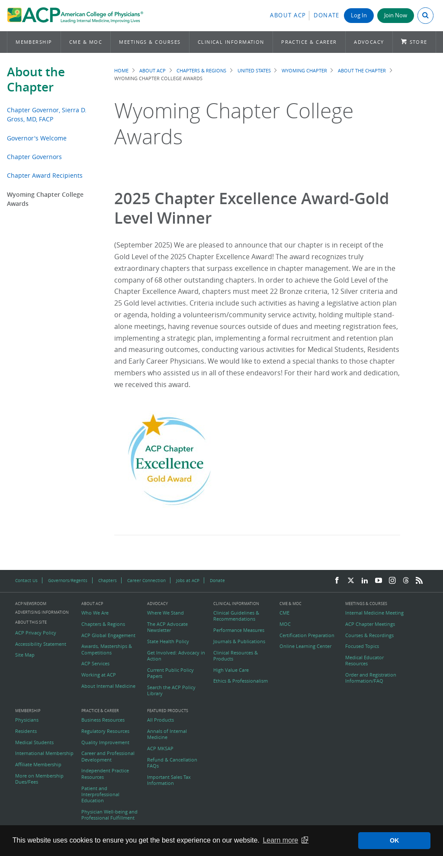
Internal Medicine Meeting (374, 613)
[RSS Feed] (419, 581)
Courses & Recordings (369, 635)
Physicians (27, 720)
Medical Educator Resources (364, 660)
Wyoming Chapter (304, 70)
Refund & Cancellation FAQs (172, 763)
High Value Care (231, 670)
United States (254, 70)
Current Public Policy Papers (170, 673)
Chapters (107, 580)
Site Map (25, 655)
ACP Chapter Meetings (370, 624)
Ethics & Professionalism (240, 681)
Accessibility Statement (40, 644)
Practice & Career (309, 42)
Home (121, 70)
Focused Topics (362, 646)
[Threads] (406, 581)
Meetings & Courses (149, 42)
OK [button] (394, 840)
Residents (26, 731)
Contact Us (26, 580)
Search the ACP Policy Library (171, 690)
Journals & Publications (239, 641)
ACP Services (95, 664)
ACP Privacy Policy (35, 633)
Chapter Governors (34, 157)
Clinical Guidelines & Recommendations (236, 616)
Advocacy (369, 42)
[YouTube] (378, 581)
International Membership (44, 753)
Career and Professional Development (108, 756)
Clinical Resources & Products (235, 656)
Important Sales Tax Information (169, 780)
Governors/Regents (67, 580)
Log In (359, 15)
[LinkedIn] (364, 581)
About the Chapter (36, 79)
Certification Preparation (306, 635)
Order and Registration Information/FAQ (370, 678)
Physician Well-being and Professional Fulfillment (109, 815)
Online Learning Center (305, 646)
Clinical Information (231, 42)
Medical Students (34, 742)
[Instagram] (392, 581)
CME (284, 613)
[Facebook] (337, 581)
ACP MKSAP (160, 748)
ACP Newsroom (30, 604)
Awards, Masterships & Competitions (106, 649)
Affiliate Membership (38, 765)
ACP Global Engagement (108, 635)
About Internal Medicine (108, 686)
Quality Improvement (105, 742)
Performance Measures (238, 630)
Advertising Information (42, 612)
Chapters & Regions (201, 70)
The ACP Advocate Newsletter (167, 627)
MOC (285, 624)
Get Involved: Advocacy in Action (176, 656)
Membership (34, 42)
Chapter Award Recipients (45, 175)
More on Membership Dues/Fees (39, 779)
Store (418, 42)
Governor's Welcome (37, 138)
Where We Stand (165, 613)
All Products (160, 720)
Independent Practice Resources (105, 774)
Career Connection (146, 580)
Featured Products (167, 711)
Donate (327, 15)
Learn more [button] (280, 840)
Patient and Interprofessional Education (100, 794)
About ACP (288, 15)
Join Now (395, 15)
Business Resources (103, 720)
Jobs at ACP (187, 580)
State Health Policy (168, 641)
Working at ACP (98, 675)
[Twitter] (350, 581)
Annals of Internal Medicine (167, 734)
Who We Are (95, 613)
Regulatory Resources (105, 731)
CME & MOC (85, 42)
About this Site (31, 622)
